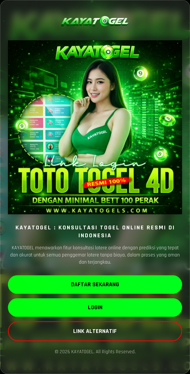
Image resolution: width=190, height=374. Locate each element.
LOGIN (95, 307)
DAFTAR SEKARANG (95, 285)
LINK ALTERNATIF (95, 331)
